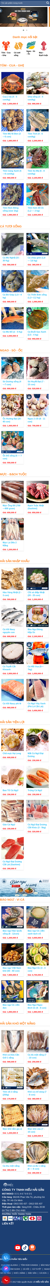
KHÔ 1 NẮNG (19, 1273)
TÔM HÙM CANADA (29, 1265)
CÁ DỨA (43, 1273)
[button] (23, 30)
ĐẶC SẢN (32, 1273)
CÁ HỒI (26, 1269)
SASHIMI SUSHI (13, 1269)
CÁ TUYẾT (36, 1269)
